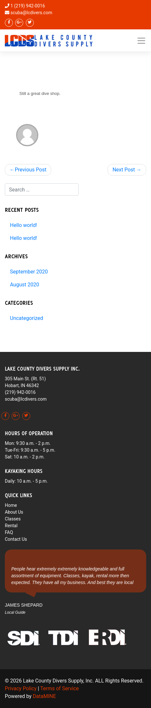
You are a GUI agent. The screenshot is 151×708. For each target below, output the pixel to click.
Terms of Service (59, 688)
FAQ (9, 532)
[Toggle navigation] (141, 41)
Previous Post (30, 170)
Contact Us (16, 539)
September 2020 (29, 272)
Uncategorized (26, 318)
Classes (13, 518)
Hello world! (23, 225)
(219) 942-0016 (20, 392)
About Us (14, 512)
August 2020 (24, 285)
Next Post (123, 170)
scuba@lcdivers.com (31, 12)
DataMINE (44, 696)
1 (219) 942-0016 (27, 5)
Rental (11, 525)
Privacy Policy (21, 688)
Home (11, 505)
